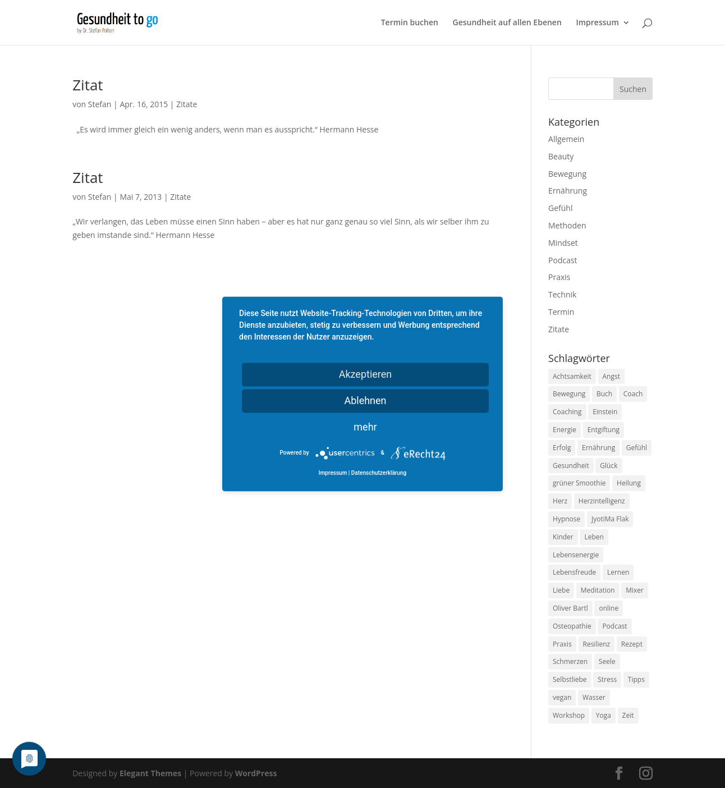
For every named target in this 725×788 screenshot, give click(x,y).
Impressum (597, 23)
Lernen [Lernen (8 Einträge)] (618, 572)
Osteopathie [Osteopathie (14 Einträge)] (572, 626)
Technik (562, 294)
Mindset (563, 242)
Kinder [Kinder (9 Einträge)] (563, 537)
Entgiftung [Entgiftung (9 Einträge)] (604, 429)
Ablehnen (365, 400)
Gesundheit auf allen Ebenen (507, 23)
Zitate (186, 104)
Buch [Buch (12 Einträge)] (604, 393)
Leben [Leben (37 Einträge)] (593, 537)
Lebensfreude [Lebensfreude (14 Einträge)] (574, 572)
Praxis (559, 277)
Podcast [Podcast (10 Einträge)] (614, 626)
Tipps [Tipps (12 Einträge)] (636, 679)
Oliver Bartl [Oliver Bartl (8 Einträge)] (570, 608)
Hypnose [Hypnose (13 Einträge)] (566, 519)
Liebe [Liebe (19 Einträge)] (561, 590)
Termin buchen (409, 23)
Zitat (87, 85)
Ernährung (567, 190)
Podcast (562, 260)
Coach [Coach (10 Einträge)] (633, 393)
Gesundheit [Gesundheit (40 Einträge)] (571, 465)
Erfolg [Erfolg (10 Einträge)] (562, 447)
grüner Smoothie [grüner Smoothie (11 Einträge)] (579, 483)
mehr (365, 427)
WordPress (256, 773)
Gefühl (560, 208)
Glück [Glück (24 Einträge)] (608, 465)
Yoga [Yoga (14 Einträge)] (603, 715)
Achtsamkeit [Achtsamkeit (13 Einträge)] (572, 376)
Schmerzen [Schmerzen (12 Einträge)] (570, 661)
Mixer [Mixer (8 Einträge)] (635, 590)
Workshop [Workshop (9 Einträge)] (569, 715)
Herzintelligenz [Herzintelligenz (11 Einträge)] (602, 501)
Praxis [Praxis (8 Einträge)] (562, 644)
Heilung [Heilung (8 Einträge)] (629, 483)
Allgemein (566, 139)
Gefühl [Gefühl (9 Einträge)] (636, 447)
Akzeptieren (365, 374)
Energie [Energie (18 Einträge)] (564, 429)
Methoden (567, 225)
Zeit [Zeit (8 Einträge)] (628, 715)
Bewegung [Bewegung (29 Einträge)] (569, 393)
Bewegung (567, 173)
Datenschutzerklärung (378, 473)
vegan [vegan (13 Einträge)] (562, 697)
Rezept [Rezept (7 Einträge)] (632, 644)
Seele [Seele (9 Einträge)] (607, 661)
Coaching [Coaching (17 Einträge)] (567, 411)
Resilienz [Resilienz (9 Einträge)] (597, 644)
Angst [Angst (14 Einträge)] (611, 376)
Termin (561, 311)
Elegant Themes (150, 773)
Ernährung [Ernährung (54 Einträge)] (598, 447)
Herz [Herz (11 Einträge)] (560, 501)
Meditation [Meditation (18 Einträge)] (598, 590)
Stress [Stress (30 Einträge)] (607, 679)
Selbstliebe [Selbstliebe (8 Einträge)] (570, 679)
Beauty (560, 156)
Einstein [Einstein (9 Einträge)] (605, 411)
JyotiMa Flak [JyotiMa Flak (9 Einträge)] (610, 519)
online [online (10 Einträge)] (608, 608)
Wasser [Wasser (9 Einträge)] (593, 697)
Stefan (100, 104)
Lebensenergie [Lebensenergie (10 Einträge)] (576, 555)
